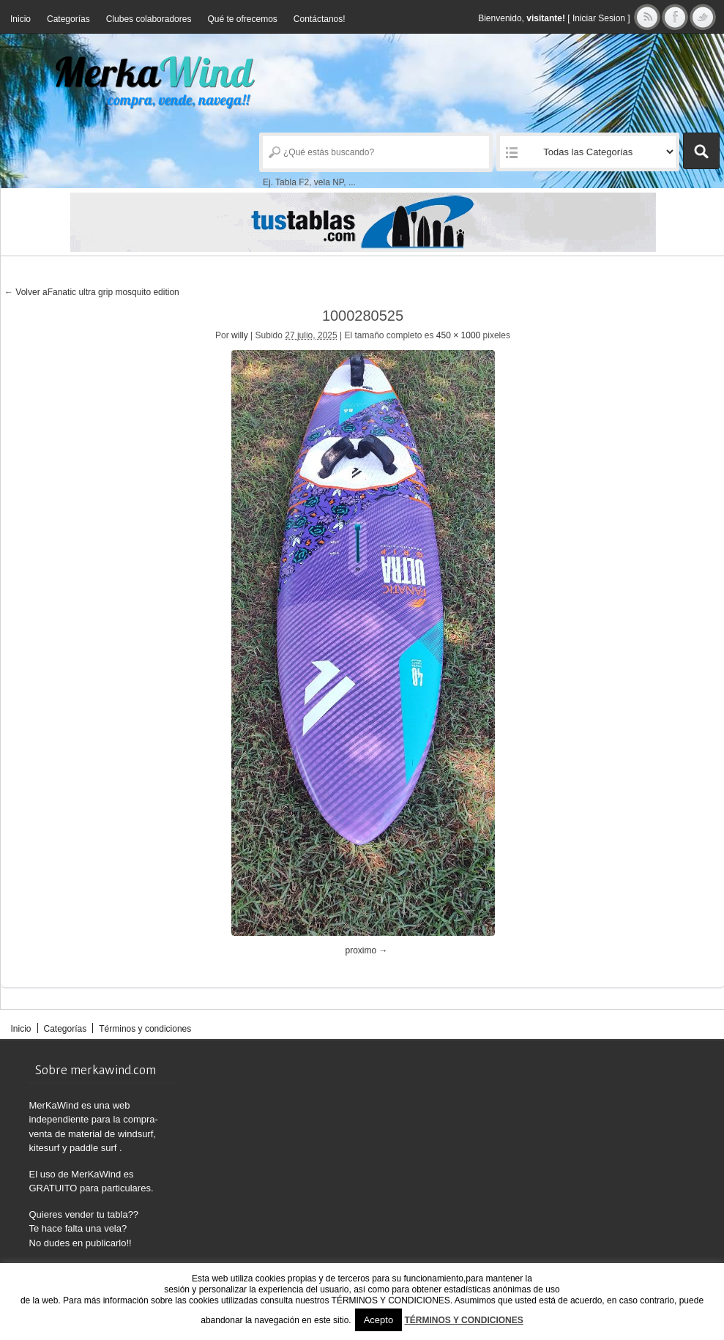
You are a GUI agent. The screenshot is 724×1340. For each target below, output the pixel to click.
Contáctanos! (320, 19)
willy (239, 335)
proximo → (367, 950)
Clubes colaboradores (149, 19)
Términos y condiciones (145, 1029)
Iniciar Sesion (598, 18)
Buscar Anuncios (701, 151)
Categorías (68, 19)
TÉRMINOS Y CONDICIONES (464, 1320)
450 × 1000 (458, 335)
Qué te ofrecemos (242, 19)
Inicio (20, 19)
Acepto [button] (378, 1319)
